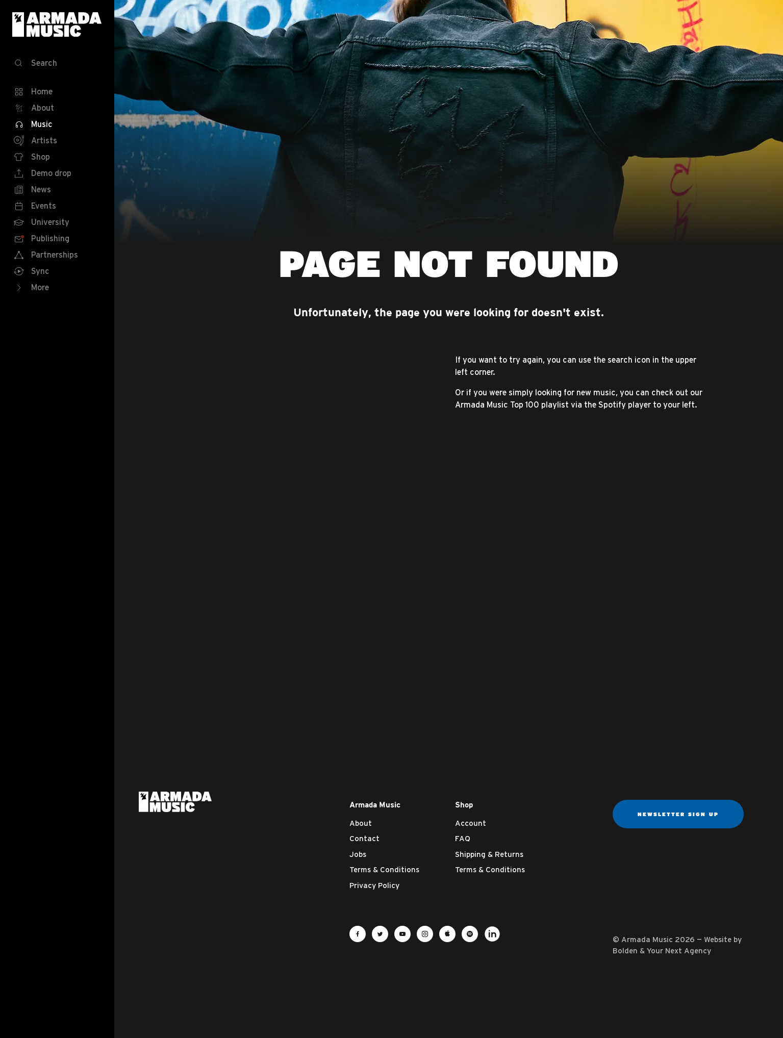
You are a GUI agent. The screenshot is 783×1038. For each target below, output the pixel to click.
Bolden (625, 950)
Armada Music (57, 24)
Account (470, 823)
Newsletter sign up (678, 814)
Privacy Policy (374, 885)
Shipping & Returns (489, 854)
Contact (364, 838)
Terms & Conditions (384, 869)
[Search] (57, 63)
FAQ (462, 838)
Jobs (357, 854)
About (360, 823)
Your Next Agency (679, 950)
